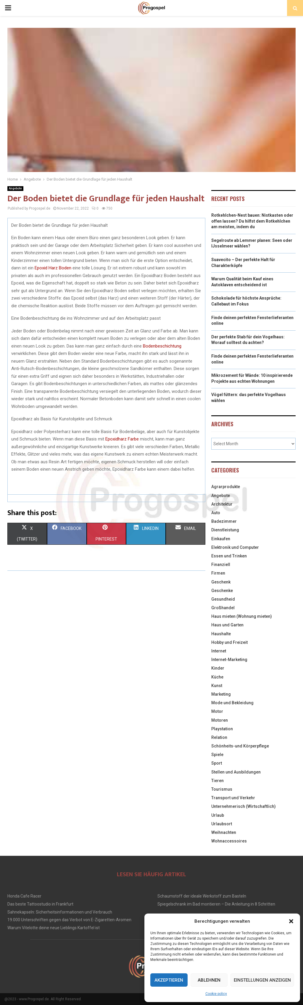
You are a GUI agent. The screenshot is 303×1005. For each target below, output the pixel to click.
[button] (291, 921)
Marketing (221, 694)
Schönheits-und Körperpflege (240, 746)
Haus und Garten (227, 625)
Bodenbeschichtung (162, 346)
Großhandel (223, 607)
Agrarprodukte (225, 486)
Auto (215, 512)
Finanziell (220, 564)
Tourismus (221, 789)
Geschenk (221, 582)
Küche (217, 677)
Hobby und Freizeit (229, 642)
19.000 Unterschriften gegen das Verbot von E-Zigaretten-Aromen (69, 919)
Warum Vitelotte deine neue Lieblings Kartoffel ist (53, 927)
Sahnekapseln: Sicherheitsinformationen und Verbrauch (59, 912)
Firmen (218, 573)
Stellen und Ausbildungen (236, 772)
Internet (218, 651)
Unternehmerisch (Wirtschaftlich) (243, 806)
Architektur (222, 504)
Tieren (217, 780)
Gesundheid (223, 599)
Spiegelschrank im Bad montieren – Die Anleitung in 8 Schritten (216, 904)
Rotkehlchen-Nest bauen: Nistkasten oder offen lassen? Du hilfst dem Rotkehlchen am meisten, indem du (252, 221)
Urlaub (217, 815)
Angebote (15, 188)
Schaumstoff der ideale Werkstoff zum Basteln (201, 896)
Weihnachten (223, 832)
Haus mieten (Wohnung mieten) (241, 616)
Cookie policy (216, 994)
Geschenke (222, 590)
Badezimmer (224, 521)
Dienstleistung (225, 530)
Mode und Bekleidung (232, 702)
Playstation (222, 728)
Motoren (219, 720)
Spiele (217, 754)
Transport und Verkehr (233, 797)
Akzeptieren (168, 980)
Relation (219, 737)
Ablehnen (209, 980)
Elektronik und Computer (235, 547)
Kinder (217, 668)
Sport (216, 763)
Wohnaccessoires (229, 841)
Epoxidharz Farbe (122, 439)
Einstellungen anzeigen (262, 980)
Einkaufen (220, 538)
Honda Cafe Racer (24, 896)
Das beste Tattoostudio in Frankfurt (40, 904)
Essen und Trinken (229, 556)
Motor (217, 711)
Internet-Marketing (229, 659)
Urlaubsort (221, 823)
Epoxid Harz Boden (53, 268)
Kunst (216, 685)
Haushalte (221, 633)
